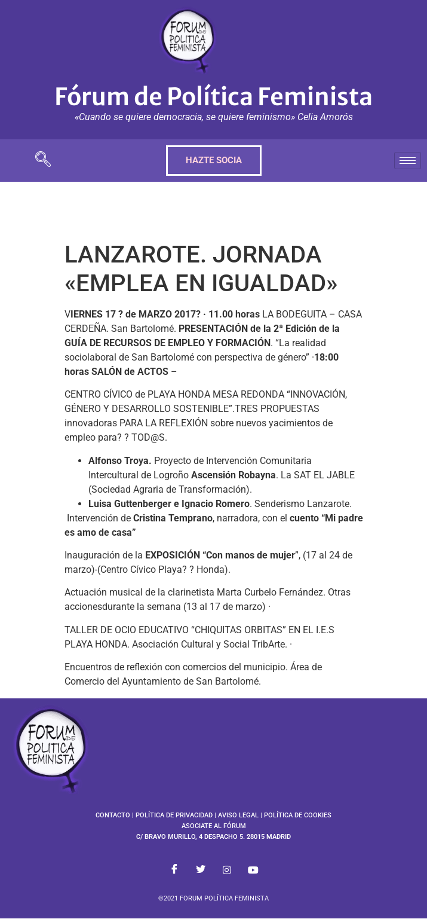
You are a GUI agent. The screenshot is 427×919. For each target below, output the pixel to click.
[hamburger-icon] (407, 160)
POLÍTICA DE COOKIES (297, 815)
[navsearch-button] (43, 160)
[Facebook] (174, 870)
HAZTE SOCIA (214, 160)
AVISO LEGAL (238, 815)
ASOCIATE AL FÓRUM (214, 826)
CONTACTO (113, 815)
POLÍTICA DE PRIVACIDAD (174, 815)
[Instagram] (227, 870)
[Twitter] (201, 870)
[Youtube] (253, 870)
